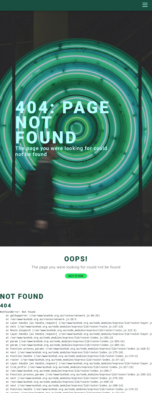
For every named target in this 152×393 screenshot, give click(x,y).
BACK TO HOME (76, 276)
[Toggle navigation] (146, 5)
